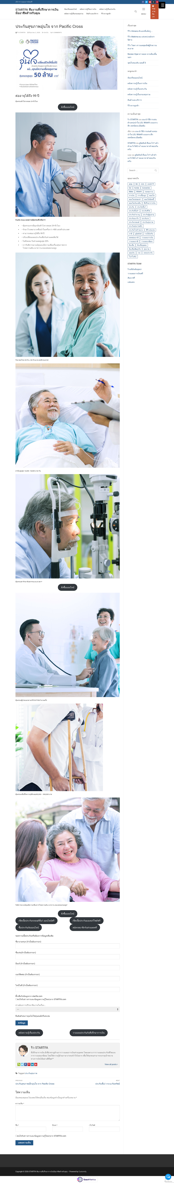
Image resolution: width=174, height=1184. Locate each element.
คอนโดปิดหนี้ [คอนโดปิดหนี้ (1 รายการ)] (149, 199)
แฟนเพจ (131, 282)
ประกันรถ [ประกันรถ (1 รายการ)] (145, 218)
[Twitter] (146, 2)
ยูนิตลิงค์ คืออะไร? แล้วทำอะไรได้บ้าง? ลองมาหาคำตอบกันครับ (143, 146)
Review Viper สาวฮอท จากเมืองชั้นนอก (142, 55)
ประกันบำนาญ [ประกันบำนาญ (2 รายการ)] (134, 215)
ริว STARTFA (20, 32)
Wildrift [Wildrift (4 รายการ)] (139, 192)
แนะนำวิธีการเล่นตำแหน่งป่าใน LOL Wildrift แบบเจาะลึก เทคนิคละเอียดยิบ (143, 122)
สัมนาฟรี (131, 278)
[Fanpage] (142, 2)
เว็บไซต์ (92, 1125)
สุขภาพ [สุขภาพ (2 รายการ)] (146, 249)
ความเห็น (19, 1103)
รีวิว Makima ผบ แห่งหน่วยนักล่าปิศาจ (141, 38)
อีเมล (54, 1125)
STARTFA (132, 143)
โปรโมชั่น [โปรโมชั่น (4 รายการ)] (132, 257)
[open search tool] (136, 11)
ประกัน (45, 32)
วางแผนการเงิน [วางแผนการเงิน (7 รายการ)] (147, 238)
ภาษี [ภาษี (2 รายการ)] (130, 234)
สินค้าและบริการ (135, 100)
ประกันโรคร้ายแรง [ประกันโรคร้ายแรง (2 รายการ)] (136, 230)
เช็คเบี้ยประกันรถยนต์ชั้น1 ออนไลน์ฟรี (36, 920)
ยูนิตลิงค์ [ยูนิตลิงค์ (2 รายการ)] (138, 234)
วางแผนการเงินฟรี (135, 273)
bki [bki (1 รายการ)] (137, 184)
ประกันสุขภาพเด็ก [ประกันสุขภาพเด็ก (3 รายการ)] (135, 226)
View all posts (111, 1064)
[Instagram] (153, 2)
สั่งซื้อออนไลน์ (67, 107)
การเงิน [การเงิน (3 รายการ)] (131, 195)
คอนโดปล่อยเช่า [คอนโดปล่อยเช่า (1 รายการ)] (135, 199)
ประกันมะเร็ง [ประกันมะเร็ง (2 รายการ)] (134, 218)
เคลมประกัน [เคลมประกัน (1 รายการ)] (148, 253)
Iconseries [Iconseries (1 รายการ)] (146, 188)
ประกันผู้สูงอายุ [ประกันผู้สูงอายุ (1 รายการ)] (148, 215)
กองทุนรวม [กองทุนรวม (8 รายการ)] (149, 192)
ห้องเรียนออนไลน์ (135, 78)
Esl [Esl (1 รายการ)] (130, 188)
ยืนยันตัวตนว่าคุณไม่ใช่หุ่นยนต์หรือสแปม (32, 1016)
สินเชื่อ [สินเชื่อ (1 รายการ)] (131, 245)
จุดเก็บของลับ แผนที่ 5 (137, 63)
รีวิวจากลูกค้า (133, 105)
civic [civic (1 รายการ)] (142, 184)
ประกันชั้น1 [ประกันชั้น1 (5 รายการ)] (141, 207)
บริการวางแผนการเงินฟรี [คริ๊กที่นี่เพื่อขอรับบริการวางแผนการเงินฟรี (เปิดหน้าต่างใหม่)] (23, 2)
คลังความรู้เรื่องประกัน (29, 1032)
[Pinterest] (157, 2)
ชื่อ (17, 1125)
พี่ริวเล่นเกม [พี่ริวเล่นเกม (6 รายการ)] (150, 230)
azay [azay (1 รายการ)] (130, 184)
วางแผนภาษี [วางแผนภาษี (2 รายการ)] (133, 241)
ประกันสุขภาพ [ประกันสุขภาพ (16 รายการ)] (147, 222)
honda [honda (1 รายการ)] (136, 188)
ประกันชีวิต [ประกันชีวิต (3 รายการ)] (146, 211)
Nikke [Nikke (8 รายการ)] (131, 192)
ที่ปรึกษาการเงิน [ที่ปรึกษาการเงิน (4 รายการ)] (150, 203)
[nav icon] (144, 11)
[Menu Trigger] (162, 5)
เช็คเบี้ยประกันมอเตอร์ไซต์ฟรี (86, 920)
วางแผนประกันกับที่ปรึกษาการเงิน (89, 1032)
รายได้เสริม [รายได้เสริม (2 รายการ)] (149, 234)
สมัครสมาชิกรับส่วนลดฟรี (85, 927)
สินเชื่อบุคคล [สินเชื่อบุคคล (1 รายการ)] (142, 245)
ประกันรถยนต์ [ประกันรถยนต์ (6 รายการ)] (134, 222)
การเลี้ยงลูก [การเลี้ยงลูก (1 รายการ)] (142, 195)
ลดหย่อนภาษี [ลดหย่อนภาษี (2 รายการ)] (133, 238)
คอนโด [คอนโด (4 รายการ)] (152, 195)
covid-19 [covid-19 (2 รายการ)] (150, 184)
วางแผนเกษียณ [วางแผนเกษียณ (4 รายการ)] (146, 241)
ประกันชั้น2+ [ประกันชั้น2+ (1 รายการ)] (133, 211)
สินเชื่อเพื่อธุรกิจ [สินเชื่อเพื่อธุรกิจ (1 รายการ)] (135, 249)
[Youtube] (150, 2)
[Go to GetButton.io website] (168, 1181)
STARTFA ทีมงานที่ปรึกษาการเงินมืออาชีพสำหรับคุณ (36, 11)
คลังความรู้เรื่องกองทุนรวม (139, 94)
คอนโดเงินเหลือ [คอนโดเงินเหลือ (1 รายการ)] (135, 203)
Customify (82, 1172)
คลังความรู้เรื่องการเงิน (137, 83)
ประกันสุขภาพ (31, 1073)
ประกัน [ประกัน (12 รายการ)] (131, 207)
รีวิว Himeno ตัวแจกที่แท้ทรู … (140, 31)
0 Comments (56, 32)
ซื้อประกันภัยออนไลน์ (29, 927)
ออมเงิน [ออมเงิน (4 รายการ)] (132, 253)
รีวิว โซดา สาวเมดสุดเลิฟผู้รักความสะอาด (142, 47)
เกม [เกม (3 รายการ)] (139, 253)
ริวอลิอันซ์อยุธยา (135, 269)
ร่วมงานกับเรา (153, 11)
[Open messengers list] (168, 1177)
